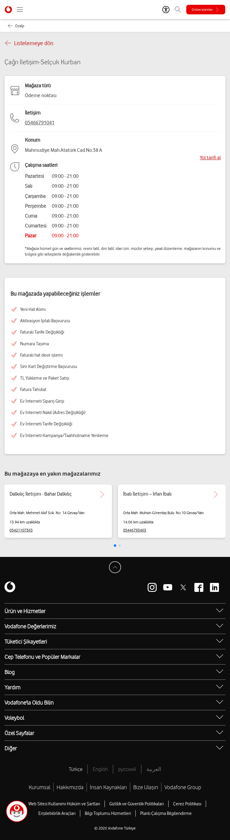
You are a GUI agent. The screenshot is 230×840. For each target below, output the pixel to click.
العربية (153, 769)
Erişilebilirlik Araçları (56, 813)
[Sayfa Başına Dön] (115, 567)
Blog (9, 672)
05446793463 (134, 530)
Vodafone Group (182, 787)
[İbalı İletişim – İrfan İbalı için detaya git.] (215, 494)
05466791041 (40, 123)
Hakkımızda (70, 787)
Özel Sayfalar (19, 733)
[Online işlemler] (205, 9)
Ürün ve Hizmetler (25, 611)
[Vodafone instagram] (152, 587)
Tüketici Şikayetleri (25, 641)
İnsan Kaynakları (108, 787)
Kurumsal (39, 787)
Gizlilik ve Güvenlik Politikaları (136, 804)
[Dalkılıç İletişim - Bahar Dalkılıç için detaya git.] (102, 494)
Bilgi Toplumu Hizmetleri (108, 813)
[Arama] (177, 9)
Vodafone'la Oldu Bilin (29, 702)
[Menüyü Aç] (20, 10)
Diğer (10, 748)
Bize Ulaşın (145, 787)
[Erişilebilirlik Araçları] (166, 9)
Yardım (12, 687)
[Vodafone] (9, 587)
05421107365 (21, 530)
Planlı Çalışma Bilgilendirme (166, 813)
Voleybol (14, 717)
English (100, 769)
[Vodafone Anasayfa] (8, 9)
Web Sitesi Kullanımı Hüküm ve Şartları (64, 804)
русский (127, 769)
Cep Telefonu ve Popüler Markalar (42, 656)
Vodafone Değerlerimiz (30, 626)
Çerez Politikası (187, 804)
